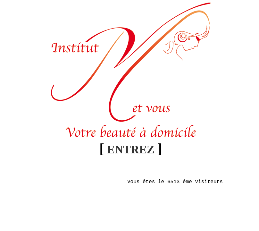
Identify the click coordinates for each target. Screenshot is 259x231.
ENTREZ (131, 149)
